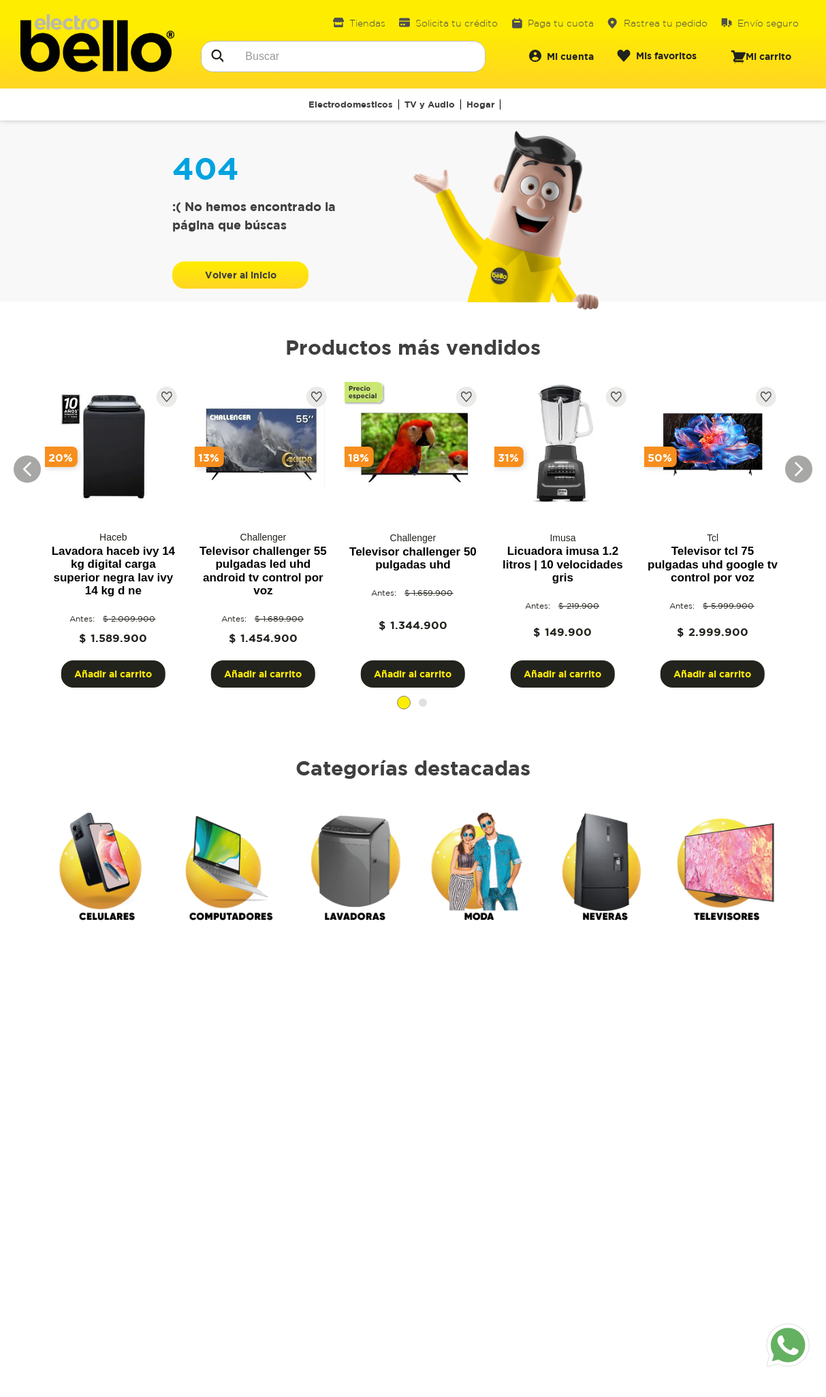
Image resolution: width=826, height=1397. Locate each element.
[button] (404, 702)
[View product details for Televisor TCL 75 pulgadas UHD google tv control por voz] (712, 535)
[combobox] (343, 56)
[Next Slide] (798, 469)
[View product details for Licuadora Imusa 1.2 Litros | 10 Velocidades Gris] (562, 535)
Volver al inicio (240, 274)
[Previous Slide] (27, 469)
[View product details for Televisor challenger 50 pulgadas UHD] (412, 535)
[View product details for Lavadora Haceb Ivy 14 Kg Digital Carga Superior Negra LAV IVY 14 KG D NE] (113, 535)
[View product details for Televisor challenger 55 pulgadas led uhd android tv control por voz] (263, 535)
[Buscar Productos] (216, 54)
